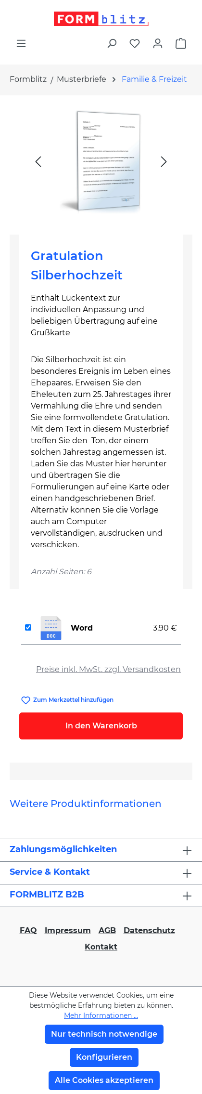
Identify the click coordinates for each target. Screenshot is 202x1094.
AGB (107, 930)
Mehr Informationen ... (101, 1015)
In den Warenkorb (101, 725)
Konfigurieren (104, 1057)
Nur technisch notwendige (104, 1034)
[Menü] (21, 43)
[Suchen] (111, 43)
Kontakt (101, 946)
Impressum (68, 930)
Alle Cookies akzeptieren (104, 1080)
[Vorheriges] (38, 161)
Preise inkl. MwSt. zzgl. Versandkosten (108, 669)
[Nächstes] (164, 161)
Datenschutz (149, 930)
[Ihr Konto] (157, 43)
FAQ (28, 930)
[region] (101, 161)
